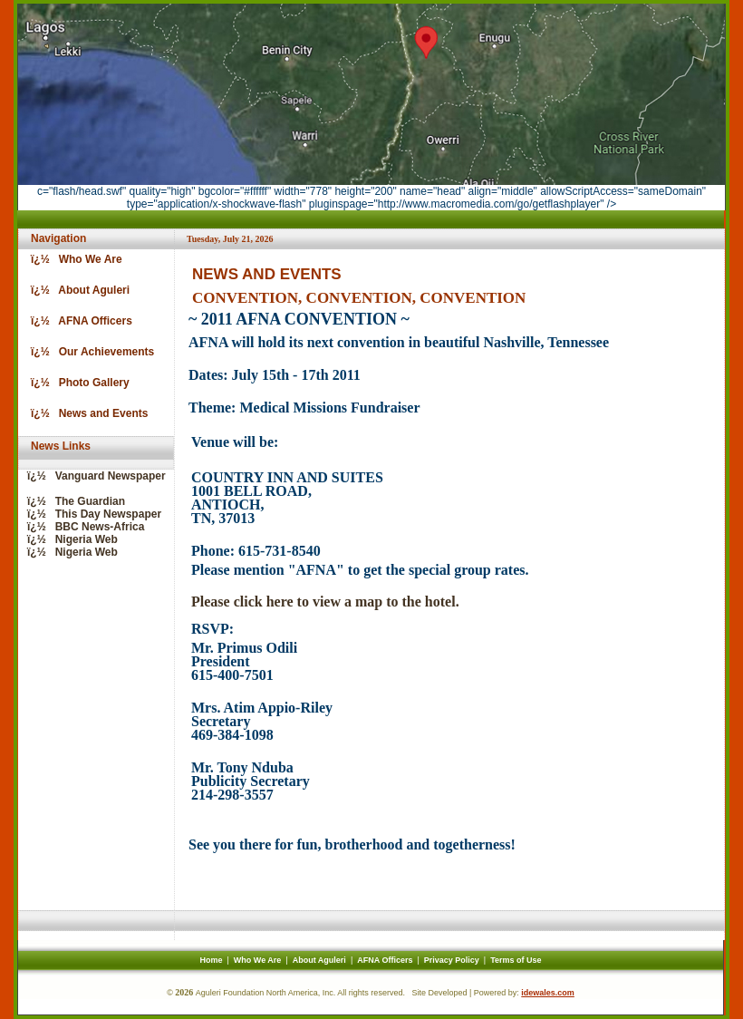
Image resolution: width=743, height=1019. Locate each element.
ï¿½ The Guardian (71, 501)
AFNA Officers (384, 960)
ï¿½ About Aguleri (76, 290)
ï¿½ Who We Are (72, 259)
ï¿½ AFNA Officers (77, 321)
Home (210, 960)
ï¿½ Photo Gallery (76, 382)
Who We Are (258, 960)
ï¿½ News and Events (85, 413)
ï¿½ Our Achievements (88, 351)
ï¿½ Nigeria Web (68, 539)
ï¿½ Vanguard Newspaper (92, 476)
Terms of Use (515, 960)
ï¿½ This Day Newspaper (89, 514)
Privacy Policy (451, 960)
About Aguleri (319, 960)
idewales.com (547, 992)
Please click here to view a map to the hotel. (325, 601)
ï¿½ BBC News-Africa (81, 526)
